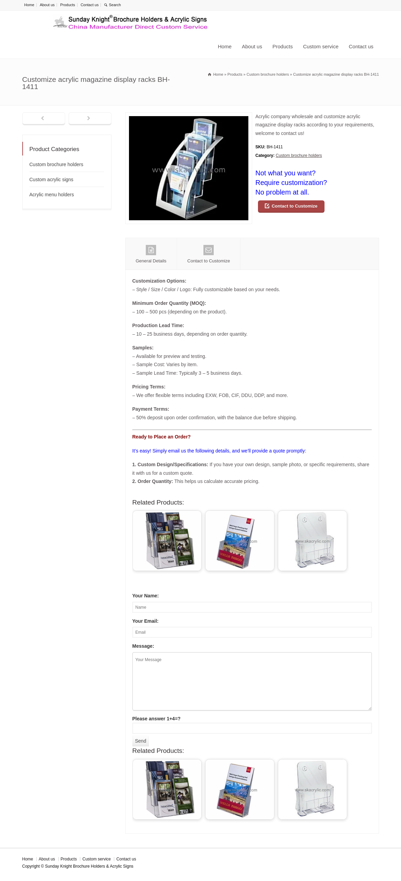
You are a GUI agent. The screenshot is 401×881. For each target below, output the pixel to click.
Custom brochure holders (299, 155)
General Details (151, 254)
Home (29, 5)
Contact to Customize (295, 206)
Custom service (320, 46)
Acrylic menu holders (52, 194)
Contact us (90, 5)
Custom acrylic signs (51, 179)
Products (67, 5)
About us (47, 5)
